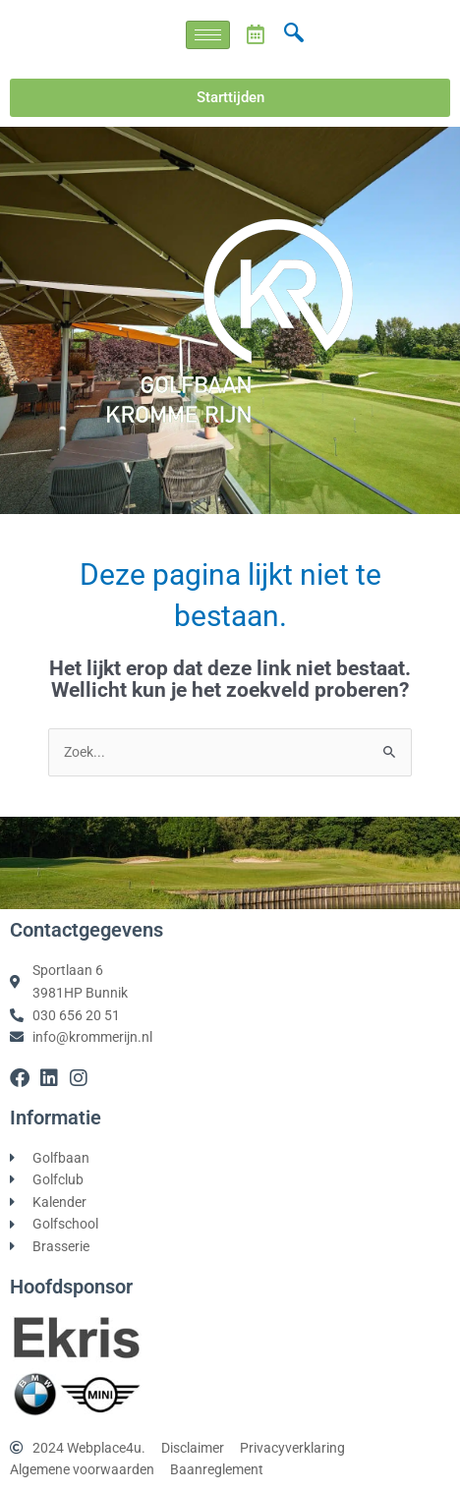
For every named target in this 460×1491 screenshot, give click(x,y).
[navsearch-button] (294, 34)
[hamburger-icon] (208, 35)
